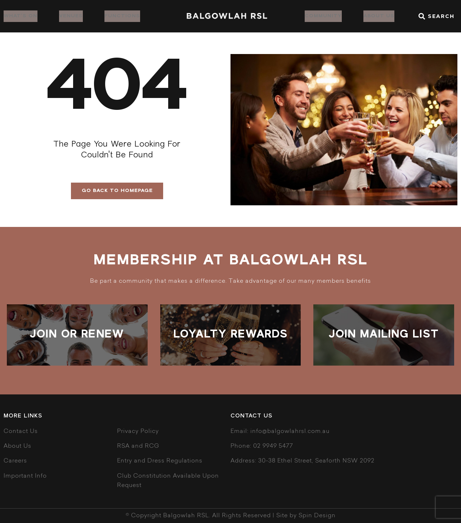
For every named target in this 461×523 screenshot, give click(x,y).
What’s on (20, 16)
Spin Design (317, 516)
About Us (378, 16)
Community (323, 16)
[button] (435, 16)
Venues (71, 16)
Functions (122, 16)
